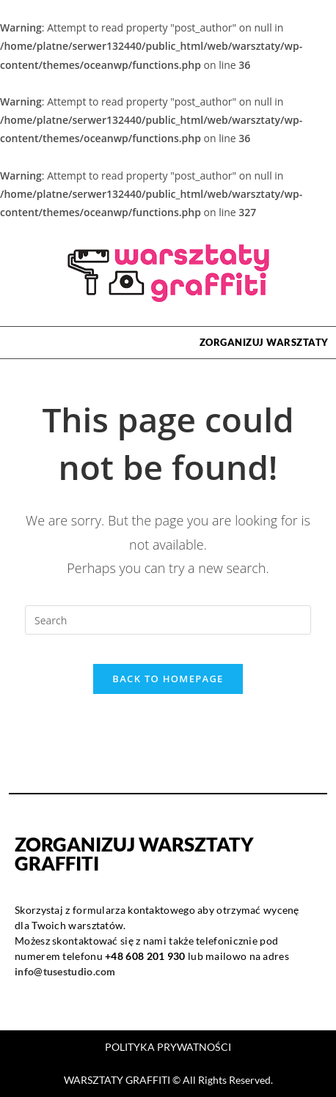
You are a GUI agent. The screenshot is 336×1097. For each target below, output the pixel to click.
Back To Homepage (167, 678)
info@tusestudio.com (65, 971)
